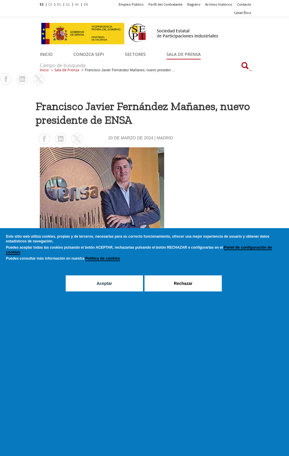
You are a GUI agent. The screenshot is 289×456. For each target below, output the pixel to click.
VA (77, 4)
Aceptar (104, 283)
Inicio (46, 54)
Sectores (135, 54)
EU (59, 4)
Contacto (244, 4)
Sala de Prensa (184, 54)
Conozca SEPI (88, 54)
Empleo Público (131, 4)
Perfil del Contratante (165, 4)
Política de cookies (102, 258)
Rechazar (183, 283)
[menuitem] (43, 4)
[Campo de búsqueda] (245, 66)
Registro (193, 4)
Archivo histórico (218, 4)
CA (50, 4)
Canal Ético (242, 12)
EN (86, 4)
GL (68, 4)
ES (42, 4)
